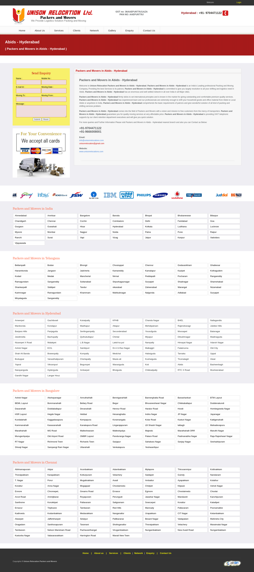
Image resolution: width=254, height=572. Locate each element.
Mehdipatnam (151, 326)
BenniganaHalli (120, 397)
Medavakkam (86, 513)
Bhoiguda (117, 370)
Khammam (85, 293)
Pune (180, 232)
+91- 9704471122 (210, 13)
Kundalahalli (21, 419)
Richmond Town (55, 441)
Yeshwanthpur (152, 447)
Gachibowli (52, 320)
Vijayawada (20, 243)
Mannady (149, 508)
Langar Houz (53, 375)
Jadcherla (84, 271)
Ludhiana (182, 226)
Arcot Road (20, 497)
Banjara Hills (21, 331)
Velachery (117, 475)
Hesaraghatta (119, 414)
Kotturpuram (86, 475)
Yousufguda (150, 331)
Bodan (50, 265)
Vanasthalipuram (55, 359)
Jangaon (51, 271)
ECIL (49, 348)
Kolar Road (150, 419)
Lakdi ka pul (118, 342)
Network (94, 30)
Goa (212, 221)
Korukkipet (52, 502)
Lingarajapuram (120, 425)
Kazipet (181, 271)
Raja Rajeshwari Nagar (221, 436)
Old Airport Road (55, 436)
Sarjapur (117, 441)
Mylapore (149, 469)
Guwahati (52, 226)
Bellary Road (86, 403)
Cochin (83, 221)
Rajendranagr (184, 326)
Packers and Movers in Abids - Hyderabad (127, 86)
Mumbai (51, 232)
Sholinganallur (119, 524)
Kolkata (148, 226)
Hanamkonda (21, 271)
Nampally (149, 342)
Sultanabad (85, 281)
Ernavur (116, 491)
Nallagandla (216, 320)
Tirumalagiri (183, 359)
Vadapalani (183, 519)
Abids (180, 364)
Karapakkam (53, 475)
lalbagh (181, 425)
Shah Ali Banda (22, 353)
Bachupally (52, 337)
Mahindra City (217, 519)
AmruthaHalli (86, 397)
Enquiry (129, 30)
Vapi (82, 237)
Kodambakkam (54, 513)
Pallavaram (85, 502)
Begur (115, 403)
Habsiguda (150, 353)
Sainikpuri (85, 348)
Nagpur (83, 232)
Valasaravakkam (55, 535)
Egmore (149, 491)
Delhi (147, 221)
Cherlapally (85, 359)
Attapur (116, 326)
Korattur (19, 486)
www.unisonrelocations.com (91, 151)
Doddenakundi (217, 403)
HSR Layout (21, 414)
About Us (40, 30)
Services (59, 30)
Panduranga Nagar (122, 436)
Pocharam (183, 276)
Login (239, 2)
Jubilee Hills (216, 326)
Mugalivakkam (87, 480)
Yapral (18, 364)
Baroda (116, 215)
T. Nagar (19, 480)
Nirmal (116, 276)
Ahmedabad (21, 215)
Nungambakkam (153, 530)
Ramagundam (22, 281)
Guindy (181, 475)
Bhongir (83, 265)
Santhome (20, 502)
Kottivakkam (216, 469)
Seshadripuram (217, 441)
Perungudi (117, 497)
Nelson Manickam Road (58, 530)
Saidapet (149, 475)
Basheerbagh (216, 364)
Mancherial (85, 276)
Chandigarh (20, 221)
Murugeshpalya (22, 436)
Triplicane (52, 508)
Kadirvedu (20, 513)
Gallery (112, 30)
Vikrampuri (52, 364)
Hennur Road (119, 408)
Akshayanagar (54, 397)
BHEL (180, 320)
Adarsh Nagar (217, 342)
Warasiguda (118, 364)
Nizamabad (215, 287)
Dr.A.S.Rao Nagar (121, 348)
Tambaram (85, 508)
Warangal (182, 287)
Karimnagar (20, 293)
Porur (50, 480)
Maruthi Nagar (217, 430)
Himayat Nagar (185, 342)
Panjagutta (52, 331)
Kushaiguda (150, 359)
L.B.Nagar (85, 342)
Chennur (149, 265)
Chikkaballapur (185, 403)
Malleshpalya (119, 430)
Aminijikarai (52, 497)
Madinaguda (216, 337)
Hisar (82, 226)
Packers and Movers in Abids (138, 122)
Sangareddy (53, 281)
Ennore (18, 491)
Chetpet (149, 486)
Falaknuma (183, 348)
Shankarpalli (21, 287)
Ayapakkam (183, 480)
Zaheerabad (151, 287)
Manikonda (20, 326)
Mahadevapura (217, 425)
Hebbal (83, 414)
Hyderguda (52, 370)
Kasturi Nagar (184, 419)
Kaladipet (214, 502)
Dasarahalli (20, 408)
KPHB (115, 320)
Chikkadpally (151, 370)
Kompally (84, 353)
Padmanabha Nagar (187, 436)
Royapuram (85, 497)
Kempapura (85, 419)
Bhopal (148, 215)
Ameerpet (19, 320)
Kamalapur (150, 271)
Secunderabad (120, 331)
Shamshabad (216, 281)
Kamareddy (118, 271)
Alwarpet (19, 519)
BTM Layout (216, 397)
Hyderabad (118, 226)
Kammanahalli (22, 425)
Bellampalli (20, 265)
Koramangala (119, 419)
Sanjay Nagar (184, 441)
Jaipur (148, 237)
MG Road (52, 430)
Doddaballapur (54, 408)
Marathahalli (21, 430)
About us (99, 553)
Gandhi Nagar (21, 375)
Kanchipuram (216, 497)
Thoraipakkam (22, 475)
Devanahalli (85, 408)
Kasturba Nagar (22, 535)
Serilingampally (87, 331)
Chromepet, (53, 491)
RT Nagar (19, 441)
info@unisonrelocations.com (91, 140)
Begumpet (85, 364)
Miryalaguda (21, 298)
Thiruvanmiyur (184, 469)
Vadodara (214, 237)
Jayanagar (215, 414)
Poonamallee (216, 508)
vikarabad (117, 287)
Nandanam (215, 475)
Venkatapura (119, 447)
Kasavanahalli (54, 425)
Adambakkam (119, 469)
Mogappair (85, 486)
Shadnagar (183, 281)
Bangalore (85, 215)
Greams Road (86, 491)
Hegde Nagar (53, 414)
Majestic (149, 430)
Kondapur (52, 326)
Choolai (214, 491)
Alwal (212, 359)
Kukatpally (85, 320)
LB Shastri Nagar (153, 425)
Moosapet (182, 331)
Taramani (84, 524)
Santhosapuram (55, 524)
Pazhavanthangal (88, 530)
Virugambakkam (120, 530)
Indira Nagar (151, 414)
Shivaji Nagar (21, 447)
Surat (50, 237)
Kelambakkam (217, 513)
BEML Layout (21, 403)
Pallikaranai (118, 519)
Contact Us (149, 30)
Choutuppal (118, 265)
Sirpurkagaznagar (121, 281)
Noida (115, 232)
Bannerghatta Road (154, 397)
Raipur (213, 232)
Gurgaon (19, 226)
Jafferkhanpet (54, 519)
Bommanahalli (54, 403)
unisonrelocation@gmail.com (91, 143)
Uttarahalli (85, 447)
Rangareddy (216, 276)
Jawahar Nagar (152, 497)
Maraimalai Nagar (218, 524)
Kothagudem (216, 271)
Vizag (115, 237)
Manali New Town (121, 535)
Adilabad (182, 293)
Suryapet (149, 281)
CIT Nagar (183, 513)
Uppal (213, 353)
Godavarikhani (185, 265)
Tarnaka (181, 353)
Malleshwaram (87, 430)
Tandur (83, 287)
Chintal (116, 337)
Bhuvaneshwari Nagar (155, 403)
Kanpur (181, 237)
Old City (214, 348)
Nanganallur (118, 513)
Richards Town (87, 441)
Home (22, 30)
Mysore (18, 232)
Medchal (117, 353)
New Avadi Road (186, 530)
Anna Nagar (53, 486)
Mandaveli (183, 497)
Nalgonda (149, 293)
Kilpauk (181, 486)
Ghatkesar (215, 265)
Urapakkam (150, 513)
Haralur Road (151, 408)
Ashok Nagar (21, 348)
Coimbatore (118, 221)
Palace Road (151, 436)
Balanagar (215, 331)
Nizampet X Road (23, 342)
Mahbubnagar (119, 293)
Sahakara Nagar (153, 441)
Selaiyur (84, 519)
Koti (147, 364)
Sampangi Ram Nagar (58, 447)
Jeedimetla (20, 337)
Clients (76, 30)
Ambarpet (84, 370)
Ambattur (149, 480)
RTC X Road (184, 370)
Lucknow (214, 226)
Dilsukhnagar (184, 337)
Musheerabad (217, 370)
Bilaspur (214, 215)
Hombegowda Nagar (220, 408)
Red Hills (117, 508)
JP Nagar (182, 414)
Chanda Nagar (152, 320)
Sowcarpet (150, 502)
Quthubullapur (87, 337)
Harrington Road (88, 535)
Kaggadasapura (55, 419)
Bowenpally (52, 353)
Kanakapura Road (88, 425)
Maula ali (117, 359)
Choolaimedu (119, 486)
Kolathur (214, 480)
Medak (50, 276)
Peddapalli (150, 276)
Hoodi (180, 408)
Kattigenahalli (216, 419)
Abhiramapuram (22, 469)
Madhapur (85, 326)
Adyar (50, 469)
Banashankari (184, 397)
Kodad (18, 276)
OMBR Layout (87, 436)
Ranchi (18, 237)
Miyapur (149, 337)
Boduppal (19, 359)
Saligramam (118, 502)
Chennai (51, 221)
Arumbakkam (86, 469)
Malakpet (51, 342)
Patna (148, 232)
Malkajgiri (149, 348)
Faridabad (182, 221)
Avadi (115, 480)
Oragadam (20, 524)
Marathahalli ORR (186, 430)
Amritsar (51, 215)
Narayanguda (21, 370)
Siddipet (51, 287)
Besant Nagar (151, 519)
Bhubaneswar (184, 215)
